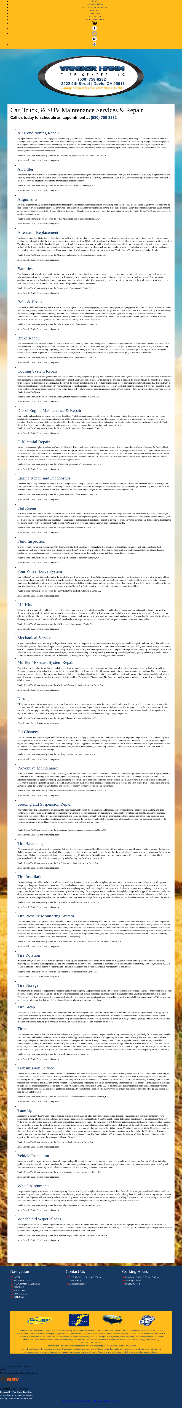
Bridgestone (66, 1349)
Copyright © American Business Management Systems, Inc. (91, 1401)
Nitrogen (25, 698)
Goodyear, (27, 1349)
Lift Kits (24, 604)
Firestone (77, 1349)
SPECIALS (94, 10)
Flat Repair (26, 508)
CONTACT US (94, 16)
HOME (94, 1)
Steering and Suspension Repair (44, 804)
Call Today (117, 1352)
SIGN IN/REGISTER (94, 19)
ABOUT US (94, 13)
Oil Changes (28, 731)
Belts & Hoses (29, 301)
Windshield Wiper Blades (39, 1219)
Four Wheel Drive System (39, 571)
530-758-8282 (13, 1369)
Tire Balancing (30, 843)
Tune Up (24, 1110)
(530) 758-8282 (104, 117)
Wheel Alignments (33, 1185)
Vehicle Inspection (33, 1155)
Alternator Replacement (37, 232)
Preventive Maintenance (38, 768)
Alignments (27, 199)
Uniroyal (56, 1349)
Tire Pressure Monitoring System (45, 916)
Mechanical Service (34, 637)
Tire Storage (27, 985)
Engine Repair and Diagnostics (43, 478)
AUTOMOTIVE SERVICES (94, 7)
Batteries (25, 268)
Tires (21, 1028)
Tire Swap (26, 1007)
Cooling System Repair (37, 371)
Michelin (36, 1349)
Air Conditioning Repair (38, 133)
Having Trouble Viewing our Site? (16, 1398)
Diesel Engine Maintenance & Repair (49, 410)
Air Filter (25, 169)
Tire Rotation (28, 955)
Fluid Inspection (31, 541)
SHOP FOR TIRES (94, 4)
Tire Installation (31, 876)
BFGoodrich (46, 1349)
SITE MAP (19, 1297)
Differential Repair (33, 441)
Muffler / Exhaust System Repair (45, 662)
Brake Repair (28, 338)
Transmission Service (35, 1068)
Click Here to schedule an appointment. (140, 1352)
